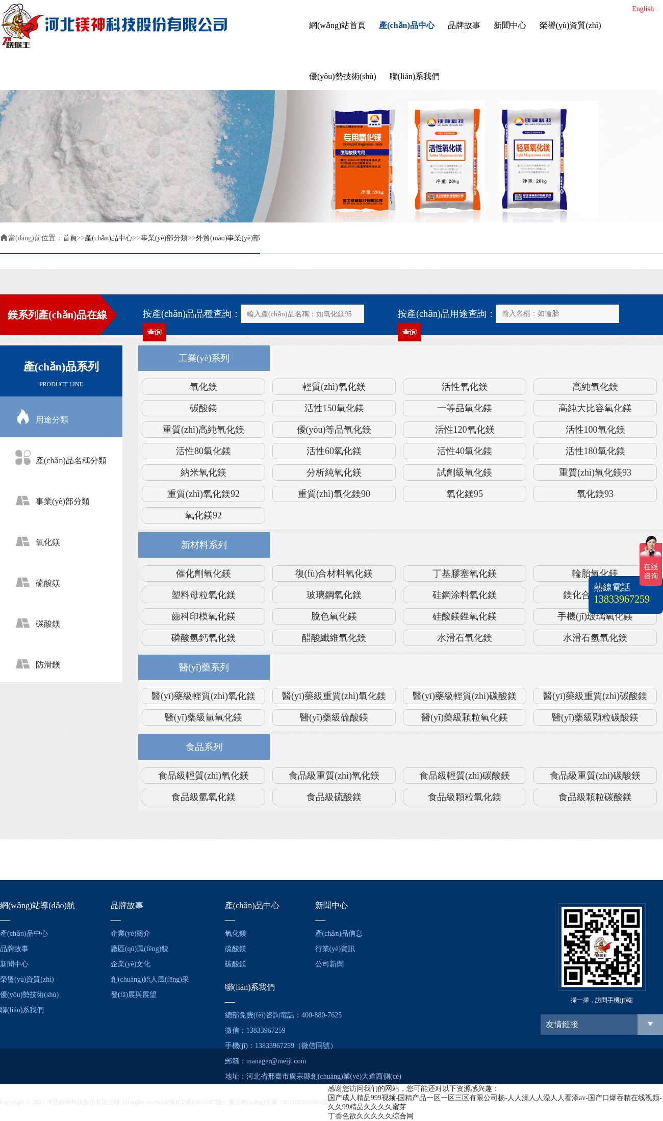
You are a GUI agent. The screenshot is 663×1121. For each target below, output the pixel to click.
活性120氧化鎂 (465, 430)
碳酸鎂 (203, 408)
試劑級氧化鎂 (464, 472)
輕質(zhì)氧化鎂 (334, 387)
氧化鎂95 (464, 494)
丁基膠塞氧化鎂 (464, 573)
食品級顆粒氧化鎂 (464, 797)
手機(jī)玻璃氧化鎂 (595, 616)
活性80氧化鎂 (203, 451)
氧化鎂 (203, 387)
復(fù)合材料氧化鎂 (334, 573)
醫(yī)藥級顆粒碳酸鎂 (595, 717)
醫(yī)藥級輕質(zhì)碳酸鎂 (465, 696)
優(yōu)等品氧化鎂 (334, 430)
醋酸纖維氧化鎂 (334, 638)
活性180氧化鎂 (595, 451)
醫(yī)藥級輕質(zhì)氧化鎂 (203, 696)
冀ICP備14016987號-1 (198, 1102)
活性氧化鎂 (465, 387)
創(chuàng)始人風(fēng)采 (150, 979)
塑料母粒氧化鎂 (203, 595)
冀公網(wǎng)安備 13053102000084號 (278, 1102)
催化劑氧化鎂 (203, 573)
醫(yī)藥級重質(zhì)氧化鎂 (334, 696)
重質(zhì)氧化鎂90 (334, 494)
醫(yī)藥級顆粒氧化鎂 (464, 717)
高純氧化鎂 (595, 387)
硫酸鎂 (235, 949)
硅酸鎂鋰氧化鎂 (464, 616)
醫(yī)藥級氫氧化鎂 (203, 717)
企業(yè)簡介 (131, 933)
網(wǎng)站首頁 (337, 25)
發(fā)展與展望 (134, 995)
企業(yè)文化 (131, 964)
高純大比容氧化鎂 (595, 408)
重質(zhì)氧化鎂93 (595, 472)
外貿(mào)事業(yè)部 (228, 238)
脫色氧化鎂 (334, 616)
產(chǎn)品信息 (339, 933)
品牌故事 (464, 25)
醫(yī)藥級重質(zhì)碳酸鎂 (595, 696)
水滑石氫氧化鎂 (595, 638)
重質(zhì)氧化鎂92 (203, 494)
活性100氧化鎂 (595, 430)
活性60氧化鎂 (334, 451)
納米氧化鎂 (203, 472)
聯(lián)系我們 (415, 76)
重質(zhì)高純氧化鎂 (203, 430)
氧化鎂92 (203, 515)
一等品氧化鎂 (464, 408)
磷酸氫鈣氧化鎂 (203, 638)
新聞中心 (510, 25)
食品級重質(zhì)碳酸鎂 (595, 775)
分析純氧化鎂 (334, 472)
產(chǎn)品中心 (407, 25)
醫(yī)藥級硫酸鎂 (334, 717)
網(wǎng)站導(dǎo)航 (37, 905)
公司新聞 (329, 964)
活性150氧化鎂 (334, 408)
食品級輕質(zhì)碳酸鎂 (464, 775)
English (643, 9)
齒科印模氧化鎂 (203, 616)
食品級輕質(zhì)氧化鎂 (203, 775)
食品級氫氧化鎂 (203, 797)
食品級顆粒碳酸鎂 (595, 797)
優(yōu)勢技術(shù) (342, 76)
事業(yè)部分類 (164, 238)
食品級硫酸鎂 (334, 797)
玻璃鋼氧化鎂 (334, 595)
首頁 (70, 238)
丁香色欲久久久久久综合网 (371, 1116)
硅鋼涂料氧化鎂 (464, 595)
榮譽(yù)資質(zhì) (570, 25)
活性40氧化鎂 (464, 451)
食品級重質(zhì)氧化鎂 (334, 775)
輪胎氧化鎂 (595, 573)
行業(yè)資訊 (335, 949)
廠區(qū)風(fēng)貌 (140, 949)
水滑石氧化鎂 (464, 638)
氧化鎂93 (595, 494)
